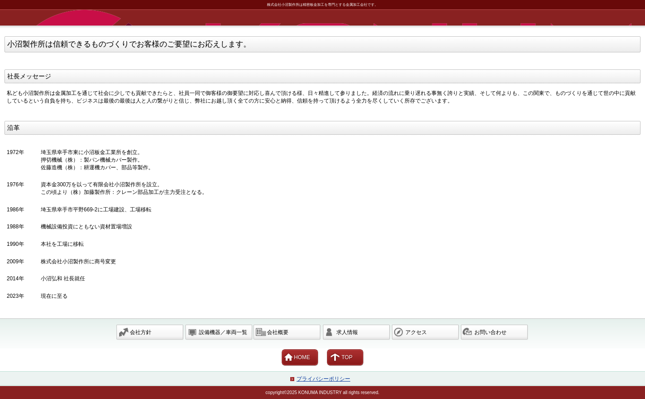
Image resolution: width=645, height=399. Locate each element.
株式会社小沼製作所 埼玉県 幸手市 (324, 18)
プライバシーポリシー (323, 379)
